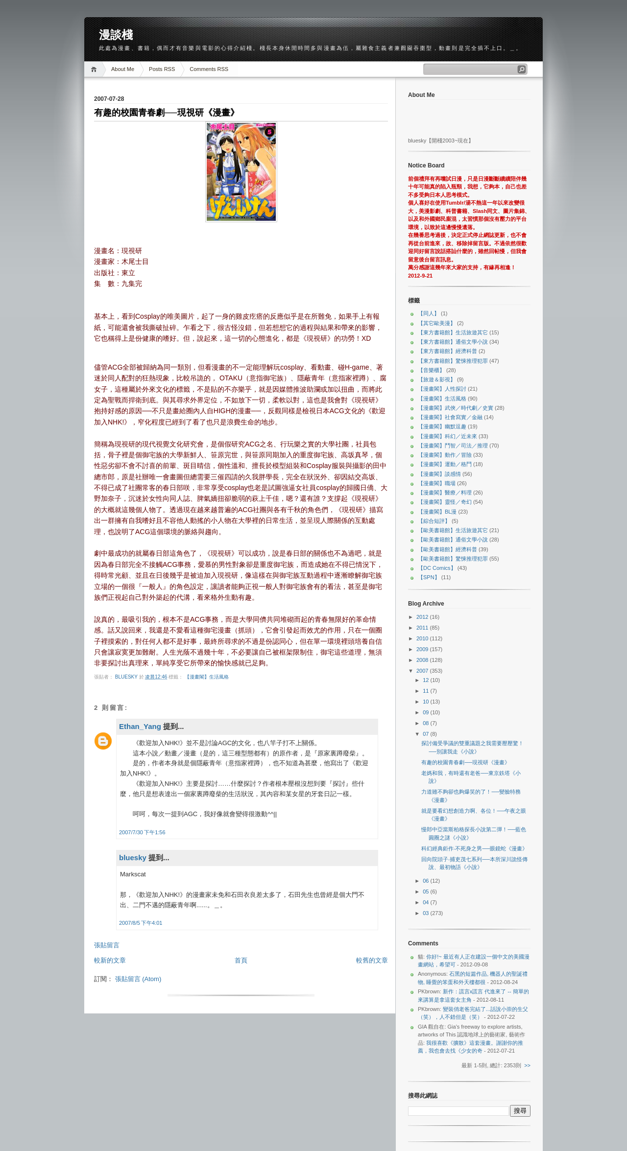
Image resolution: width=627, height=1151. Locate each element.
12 (426, 680)
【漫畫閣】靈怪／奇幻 (445, 502)
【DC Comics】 (437, 568)
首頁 (241, 960)
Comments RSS (209, 69)
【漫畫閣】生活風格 (207, 677)
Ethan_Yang (140, 726)
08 (426, 723)
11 (426, 691)
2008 (423, 660)
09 (426, 712)
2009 (423, 649)
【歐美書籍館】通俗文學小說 (453, 539)
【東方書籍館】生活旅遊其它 (453, 332)
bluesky (127, 677)
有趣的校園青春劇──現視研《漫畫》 (465, 762)
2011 (423, 628)
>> (527, 1065)
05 (426, 891)
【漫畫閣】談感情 (439, 474)
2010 (423, 638)
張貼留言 (107, 945)
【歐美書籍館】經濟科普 (447, 549)
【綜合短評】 (434, 521)
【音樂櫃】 (431, 370)
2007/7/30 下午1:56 (142, 832)
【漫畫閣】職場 (437, 483)
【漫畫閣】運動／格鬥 (445, 464)
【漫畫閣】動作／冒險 (445, 455)
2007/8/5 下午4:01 (140, 923)
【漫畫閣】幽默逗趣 (442, 426)
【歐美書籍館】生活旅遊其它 (453, 530)
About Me (122, 69)
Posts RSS (162, 69)
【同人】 (428, 313)
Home (95, 69)
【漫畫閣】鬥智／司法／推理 (453, 445)
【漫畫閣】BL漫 (437, 512)
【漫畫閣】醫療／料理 (445, 492)
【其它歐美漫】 (437, 323)
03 (426, 913)
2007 (423, 671)
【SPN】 (429, 577)
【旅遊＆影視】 (437, 379)
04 (426, 902)
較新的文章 (110, 960)
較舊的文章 (372, 960)
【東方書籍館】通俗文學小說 (453, 342)
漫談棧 (116, 34)
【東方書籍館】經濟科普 (447, 351)
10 (426, 702)
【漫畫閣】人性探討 (442, 389)
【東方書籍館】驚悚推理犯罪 (453, 361)
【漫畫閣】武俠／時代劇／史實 (455, 408)
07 (426, 734)
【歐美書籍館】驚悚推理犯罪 (453, 559)
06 (426, 881)
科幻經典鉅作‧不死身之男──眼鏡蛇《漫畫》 (474, 848)
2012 (423, 617)
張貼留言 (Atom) (138, 979)
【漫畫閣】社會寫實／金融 (450, 417)
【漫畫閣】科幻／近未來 (447, 436)
